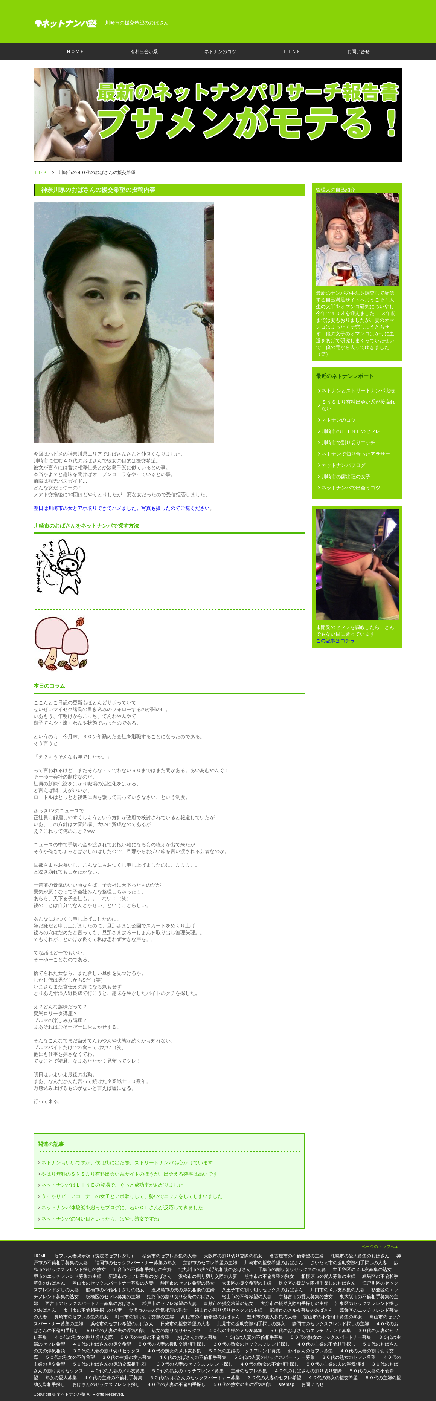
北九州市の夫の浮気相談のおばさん (214, 1269)
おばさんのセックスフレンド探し (106, 1384)
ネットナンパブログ (344, 465)
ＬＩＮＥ (292, 51)
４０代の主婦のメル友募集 (235, 1330)
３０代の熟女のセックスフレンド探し (251, 1344)
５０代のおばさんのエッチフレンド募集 (310, 1330)
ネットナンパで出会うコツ (351, 488)
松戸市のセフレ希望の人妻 (169, 1303)
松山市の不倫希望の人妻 (246, 1296)
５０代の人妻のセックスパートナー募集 (274, 1357)
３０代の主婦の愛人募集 (126, 1357)
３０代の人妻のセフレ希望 (274, 1377)
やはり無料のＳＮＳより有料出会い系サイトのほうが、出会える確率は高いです (129, 1174)
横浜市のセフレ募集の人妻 (169, 1256)
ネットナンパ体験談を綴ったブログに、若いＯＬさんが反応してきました (122, 1207)
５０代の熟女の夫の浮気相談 (242, 1384)
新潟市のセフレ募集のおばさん (140, 1276)
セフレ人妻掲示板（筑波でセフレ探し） (95, 1256)
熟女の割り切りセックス (176, 1330)
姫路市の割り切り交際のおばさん (181, 1296)
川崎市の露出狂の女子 (346, 476)
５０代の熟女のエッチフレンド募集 (187, 1370)
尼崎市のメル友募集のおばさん (301, 1310)
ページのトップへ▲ (380, 1246)
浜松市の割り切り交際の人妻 (207, 1276)
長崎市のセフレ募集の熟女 (81, 1317)
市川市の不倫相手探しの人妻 (92, 1310)
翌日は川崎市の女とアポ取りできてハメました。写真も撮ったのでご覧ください (122, 508)
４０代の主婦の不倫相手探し (326, 1344)
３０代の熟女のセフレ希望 (349, 1357)
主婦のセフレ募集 (249, 1370)
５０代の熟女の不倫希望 (70, 1357)
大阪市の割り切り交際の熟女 (233, 1256)
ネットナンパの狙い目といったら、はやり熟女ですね (100, 1219)
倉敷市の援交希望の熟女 (228, 1303)
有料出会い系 (144, 51)
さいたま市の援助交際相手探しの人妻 (348, 1262)
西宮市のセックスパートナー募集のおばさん (90, 1303)
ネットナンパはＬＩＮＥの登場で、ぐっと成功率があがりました (112, 1185)
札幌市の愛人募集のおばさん (360, 1256)
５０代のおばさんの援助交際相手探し (110, 1364)
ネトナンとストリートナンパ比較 (358, 390)
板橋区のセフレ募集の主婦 (113, 1296)
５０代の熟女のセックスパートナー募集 (330, 1337)
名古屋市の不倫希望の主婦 (297, 1256)
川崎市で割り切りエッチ (348, 442)
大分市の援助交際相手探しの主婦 (294, 1303)
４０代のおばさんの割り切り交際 (308, 1370)
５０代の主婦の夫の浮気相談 (335, 1364)
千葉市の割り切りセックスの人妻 (292, 1269)
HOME (40, 1256)
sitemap (286, 1384)
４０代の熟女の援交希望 (333, 1377)
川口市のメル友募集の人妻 (337, 1289)
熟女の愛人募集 (61, 1377)
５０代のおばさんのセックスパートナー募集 (194, 1377)
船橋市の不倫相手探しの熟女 (115, 1289)
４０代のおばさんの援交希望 (101, 1344)
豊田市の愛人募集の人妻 (272, 1317)
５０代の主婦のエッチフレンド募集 (244, 1351)
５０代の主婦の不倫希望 (144, 1337)
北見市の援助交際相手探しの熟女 (251, 1323)
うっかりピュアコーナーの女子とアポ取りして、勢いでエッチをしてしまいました (132, 1196)
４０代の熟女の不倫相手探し (269, 1364)
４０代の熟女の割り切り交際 (83, 1337)
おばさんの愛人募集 (197, 1337)
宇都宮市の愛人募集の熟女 (306, 1296)
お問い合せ (358, 51)
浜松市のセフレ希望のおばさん (122, 1323)
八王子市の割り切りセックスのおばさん (262, 1289)
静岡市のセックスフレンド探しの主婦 (330, 1323)
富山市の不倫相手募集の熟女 (332, 1317)
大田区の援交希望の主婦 (246, 1283)
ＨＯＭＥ (75, 51)
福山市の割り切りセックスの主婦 (228, 1310)
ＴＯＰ (40, 172)
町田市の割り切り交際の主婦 (144, 1317)
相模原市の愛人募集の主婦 (328, 1276)
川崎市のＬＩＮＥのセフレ (351, 431)
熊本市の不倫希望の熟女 (269, 1276)
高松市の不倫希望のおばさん (210, 1317)
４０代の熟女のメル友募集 (174, 1351)
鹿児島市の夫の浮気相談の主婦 (183, 1289)
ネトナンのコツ (220, 51)
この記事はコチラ (335, 641)
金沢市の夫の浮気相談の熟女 (158, 1310)
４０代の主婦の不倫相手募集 (113, 1377)
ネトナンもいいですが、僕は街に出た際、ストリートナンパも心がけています (127, 1162)
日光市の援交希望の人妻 (185, 1323)
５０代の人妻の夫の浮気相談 (115, 1330)
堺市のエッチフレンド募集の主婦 (67, 1276)
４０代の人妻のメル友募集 (117, 1370)
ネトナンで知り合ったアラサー (356, 454)
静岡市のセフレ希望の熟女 (187, 1283)
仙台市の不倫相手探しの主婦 (142, 1269)
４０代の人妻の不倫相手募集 (253, 1337)
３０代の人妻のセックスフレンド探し (194, 1364)
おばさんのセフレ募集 (310, 1351)
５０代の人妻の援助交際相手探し (172, 1344)
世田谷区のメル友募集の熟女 (362, 1269)
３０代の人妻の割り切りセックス (106, 1351)
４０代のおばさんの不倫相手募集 (192, 1357)
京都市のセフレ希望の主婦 (210, 1262)
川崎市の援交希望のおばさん (273, 1262)
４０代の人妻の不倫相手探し (176, 1384)
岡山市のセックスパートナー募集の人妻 (113, 1283)
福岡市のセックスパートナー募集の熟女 (135, 1262)
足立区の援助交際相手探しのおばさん (317, 1283)
